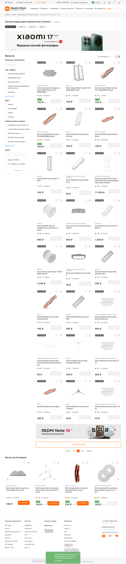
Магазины (48, 525)
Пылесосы (28, 538)
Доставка (8, 525)
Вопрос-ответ (9, 547)
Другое (27, 547)
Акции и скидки (50, 521)
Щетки (21, 26)
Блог (65, 531)
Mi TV (26, 535)
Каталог (28, 521)
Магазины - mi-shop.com (24, 2)
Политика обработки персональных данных (71, 549)
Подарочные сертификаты (68, 545)
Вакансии (67, 535)
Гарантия (8, 535)
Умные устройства (31, 531)
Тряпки (42, 26)
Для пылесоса (10, 26)
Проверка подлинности (12, 531)
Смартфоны (28, 525)
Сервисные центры (11, 541)
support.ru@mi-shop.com (110, 532)
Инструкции (9, 544)
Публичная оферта (70, 541)
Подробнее (58, 560)
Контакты (67, 525)
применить (18, 170)
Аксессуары (29, 541)
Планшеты (28, 528)
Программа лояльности (48, 531)
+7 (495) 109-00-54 (62, 2)
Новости (67, 528)
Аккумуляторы (30, 544)
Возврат (7, 538)
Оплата (7, 528)
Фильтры (31, 26)
